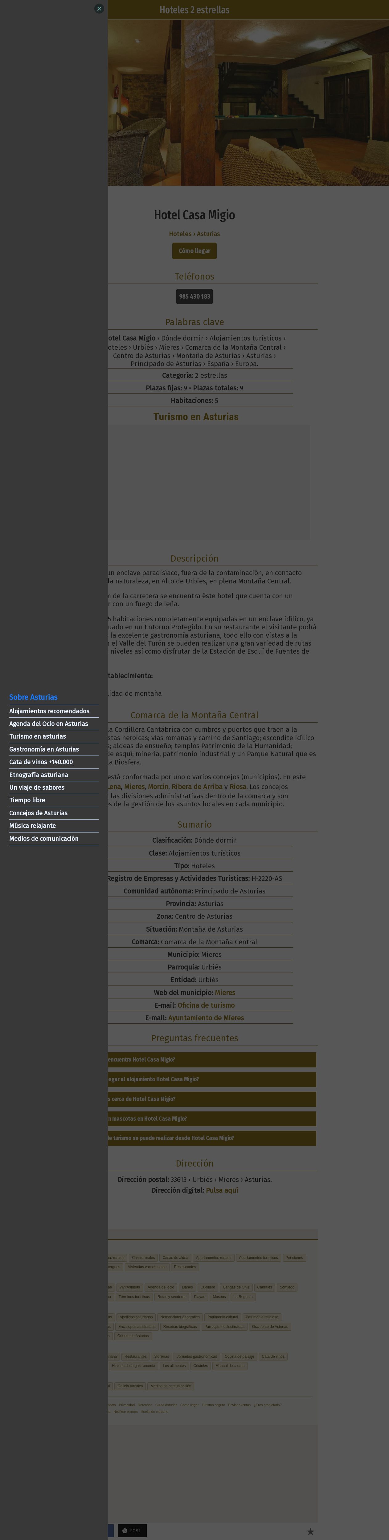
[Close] (99, 9)
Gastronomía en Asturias (44, 749)
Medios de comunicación (44, 838)
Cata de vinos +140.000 (41, 762)
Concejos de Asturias (38, 813)
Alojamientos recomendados (49, 711)
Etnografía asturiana (38, 775)
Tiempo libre (27, 800)
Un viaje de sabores (36, 787)
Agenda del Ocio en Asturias (48, 724)
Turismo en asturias (37, 736)
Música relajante (32, 825)
